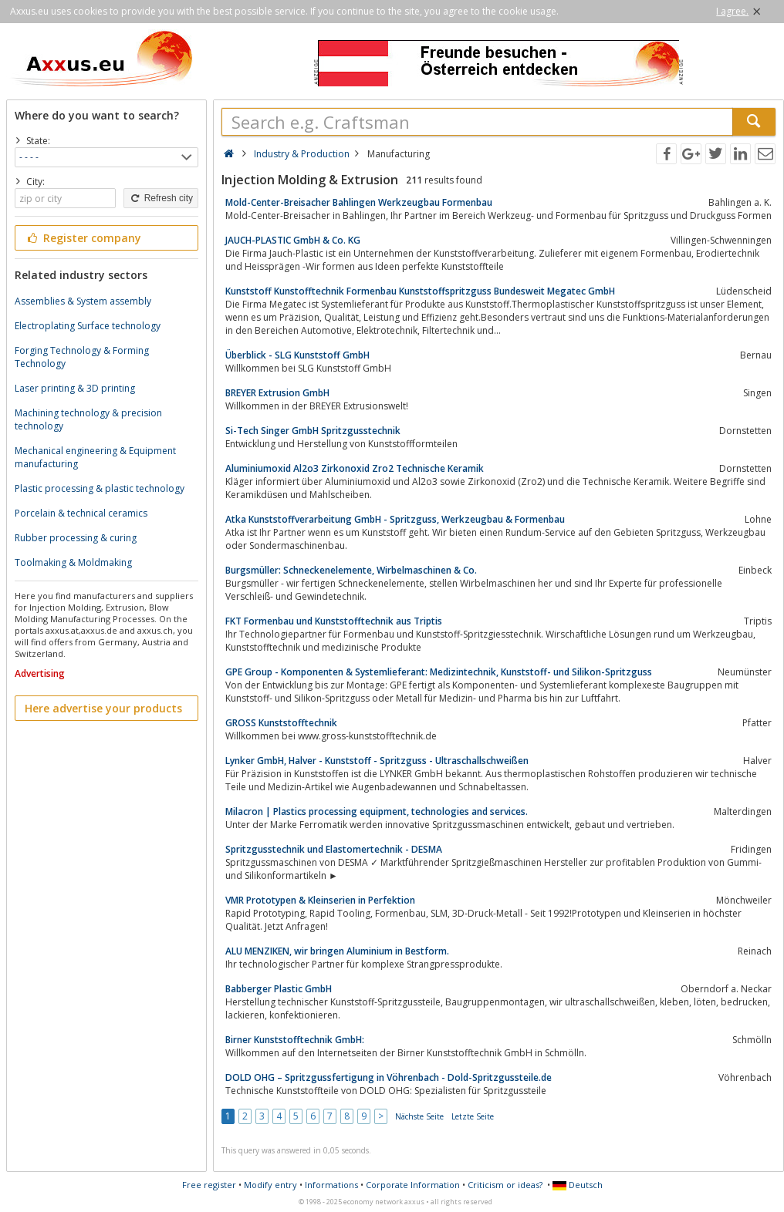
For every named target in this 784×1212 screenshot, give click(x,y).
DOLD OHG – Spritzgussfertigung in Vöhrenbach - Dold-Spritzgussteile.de (388, 1077)
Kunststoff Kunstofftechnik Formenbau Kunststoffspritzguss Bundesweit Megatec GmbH (420, 291)
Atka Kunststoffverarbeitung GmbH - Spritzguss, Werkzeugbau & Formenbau (395, 519)
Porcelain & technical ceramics (81, 513)
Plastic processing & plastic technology (99, 488)
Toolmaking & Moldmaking (73, 562)
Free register (209, 1184)
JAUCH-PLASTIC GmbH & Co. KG (292, 240)
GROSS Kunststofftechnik (281, 722)
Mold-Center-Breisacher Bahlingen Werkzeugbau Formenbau (358, 202)
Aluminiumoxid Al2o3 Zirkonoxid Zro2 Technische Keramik (354, 468)
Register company (83, 238)
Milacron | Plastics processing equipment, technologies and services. (376, 811)
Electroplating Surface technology (88, 325)
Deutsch (578, 1184)
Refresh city (161, 198)
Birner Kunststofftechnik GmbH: (294, 1039)
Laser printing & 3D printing (75, 388)
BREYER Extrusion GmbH (277, 392)
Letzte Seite (472, 1116)
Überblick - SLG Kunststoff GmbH (297, 355)
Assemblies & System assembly (83, 301)
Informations (331, 1184)
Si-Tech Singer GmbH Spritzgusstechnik (312, 430)
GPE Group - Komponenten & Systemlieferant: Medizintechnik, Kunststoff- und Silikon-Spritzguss (438, 671)
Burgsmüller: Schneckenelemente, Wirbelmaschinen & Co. (351, 570)
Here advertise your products (103, 708)
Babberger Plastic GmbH (278, 988)
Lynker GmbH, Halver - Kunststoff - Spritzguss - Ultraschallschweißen (377, 760)
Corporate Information (413, 1184)
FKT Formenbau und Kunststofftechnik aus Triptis (333, 621)
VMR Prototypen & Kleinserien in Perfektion (320, 900)
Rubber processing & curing (76, 537)
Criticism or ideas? (505, 1184)
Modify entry (270, 1184)
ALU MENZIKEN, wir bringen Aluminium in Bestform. (337, 951)
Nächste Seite (419, 1116)
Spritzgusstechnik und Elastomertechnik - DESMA (333, 849)
